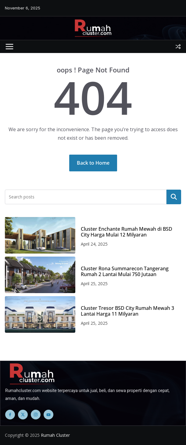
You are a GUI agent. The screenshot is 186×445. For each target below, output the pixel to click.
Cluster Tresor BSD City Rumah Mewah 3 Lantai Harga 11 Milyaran (127, 311)
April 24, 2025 (94, 244)
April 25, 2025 (94, 283)
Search (173, 197)
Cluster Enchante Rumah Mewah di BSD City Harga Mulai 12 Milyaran (126, 232)
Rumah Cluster (55, 435)
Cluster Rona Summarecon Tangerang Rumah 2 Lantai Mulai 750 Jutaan (125, 271)
